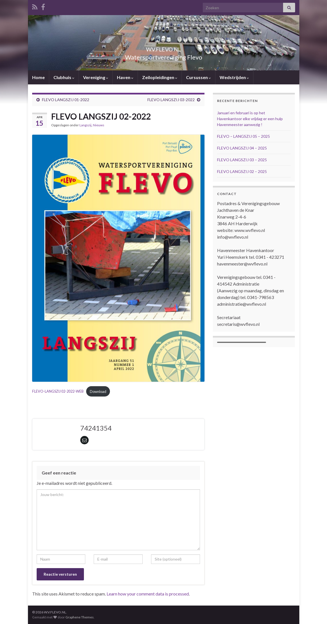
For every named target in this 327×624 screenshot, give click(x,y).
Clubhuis (63, 77)
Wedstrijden (234, 77)
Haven (125, 77)
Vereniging (95, 77)
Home (38, 77)
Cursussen (198, 77)
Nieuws (98, 125)
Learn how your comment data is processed (148, 593)
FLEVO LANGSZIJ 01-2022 (65, 99)
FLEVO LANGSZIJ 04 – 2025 (242, 148)
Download (98, 391)
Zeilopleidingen (159, 77)
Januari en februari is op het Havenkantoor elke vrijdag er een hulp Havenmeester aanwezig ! (250, 118)
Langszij (85, 125)
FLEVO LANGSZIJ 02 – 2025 (242, 171)
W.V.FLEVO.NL (164, 47)
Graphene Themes (79, 617)
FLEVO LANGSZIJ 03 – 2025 (242, 159)
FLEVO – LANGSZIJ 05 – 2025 (243, 136)
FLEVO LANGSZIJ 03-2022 (171, 99)
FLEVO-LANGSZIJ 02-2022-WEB (58, 391)
